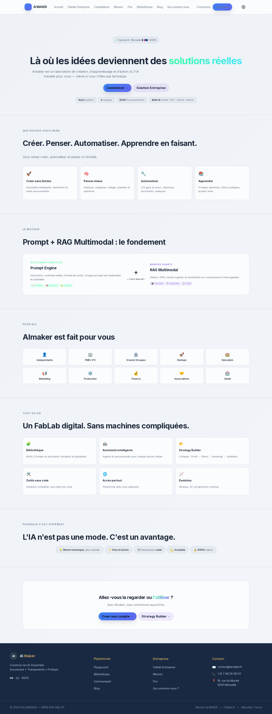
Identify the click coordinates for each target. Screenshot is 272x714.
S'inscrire (222, 7)
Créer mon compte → (118, 616)
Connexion (203, 7)
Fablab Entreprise (79, 7)
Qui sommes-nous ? (166, 688)
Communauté (102, 681)
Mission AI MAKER (207, 707)
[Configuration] (243, 7)
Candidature (101, 7)
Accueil (58, 7)
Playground (101, 667)
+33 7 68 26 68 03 (229, 673)
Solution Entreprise (151, 88)
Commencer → (117, 88)
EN (17, 678)
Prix (130, 7)
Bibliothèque (145, 7)
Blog (160, 7)
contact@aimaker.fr (229, 666)
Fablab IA (229, 707)
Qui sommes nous (178, 7)
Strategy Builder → (156, 616)
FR (11, 678)
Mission (118, 7)
